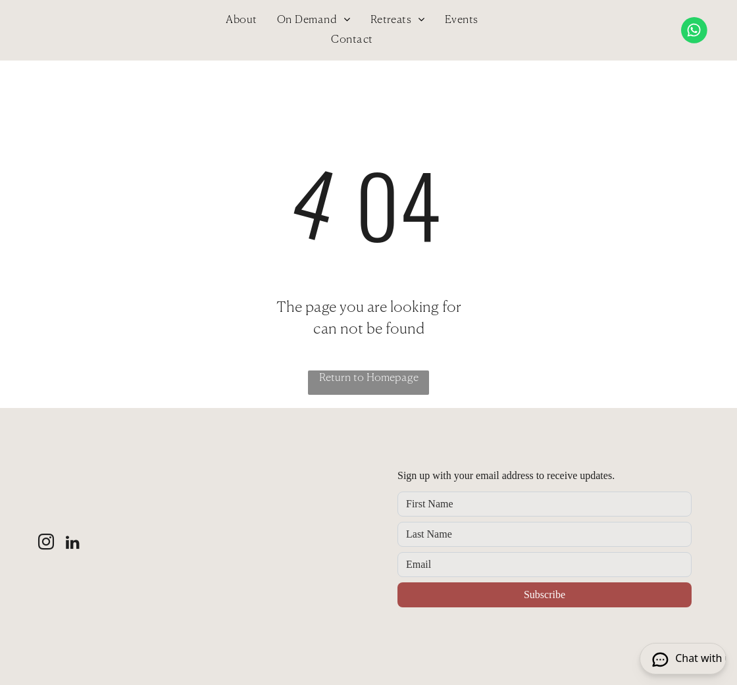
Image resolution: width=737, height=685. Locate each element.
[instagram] (46, 543)
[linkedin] (73, 543)
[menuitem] (241, 20)
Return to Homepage (369, 378)
